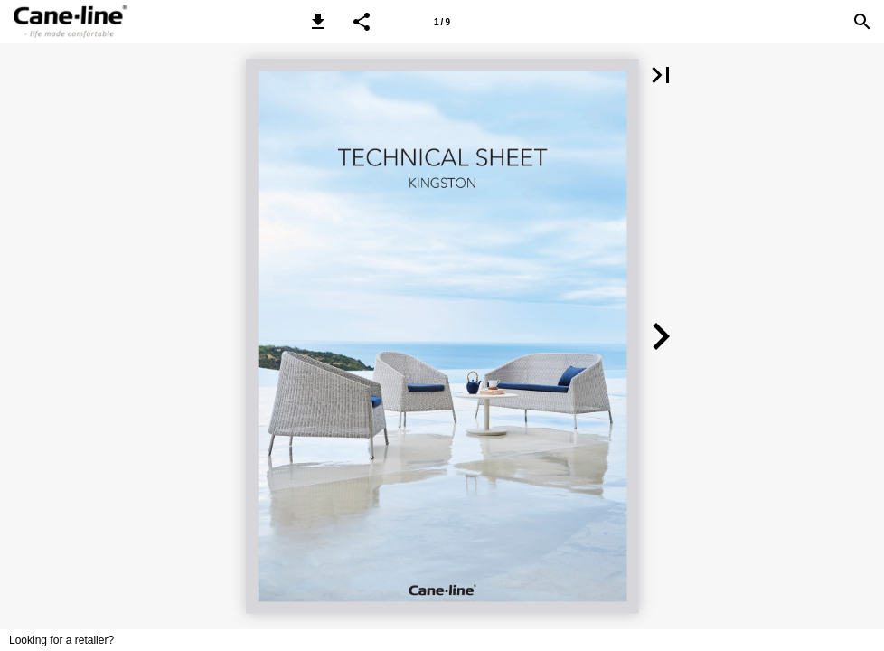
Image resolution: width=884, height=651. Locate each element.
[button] (318, 21)
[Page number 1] (442, 21)
